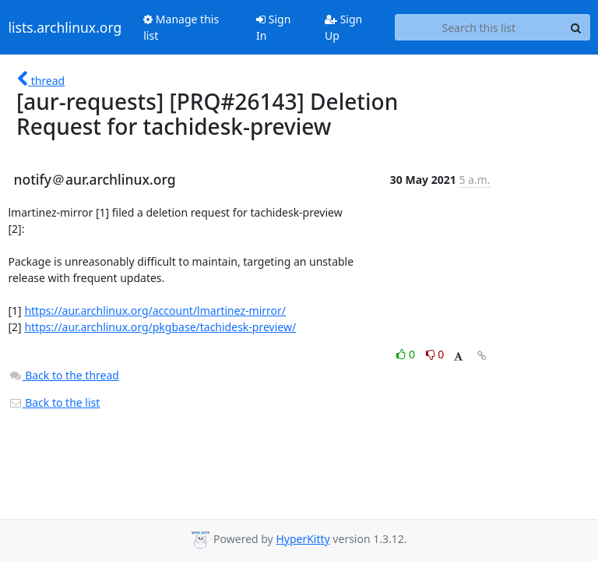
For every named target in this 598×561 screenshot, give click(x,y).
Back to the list (54, 402)
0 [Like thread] (406, 354)
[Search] (576, 27)
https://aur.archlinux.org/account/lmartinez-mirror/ (155, 310)
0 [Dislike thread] (435, 354)
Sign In (273, 27)
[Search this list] (478, 27)
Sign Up (343, 27)
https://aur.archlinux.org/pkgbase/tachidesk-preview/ (160, 326)
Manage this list (181, 27)
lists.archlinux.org (65, 27)
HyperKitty (302, 538)
